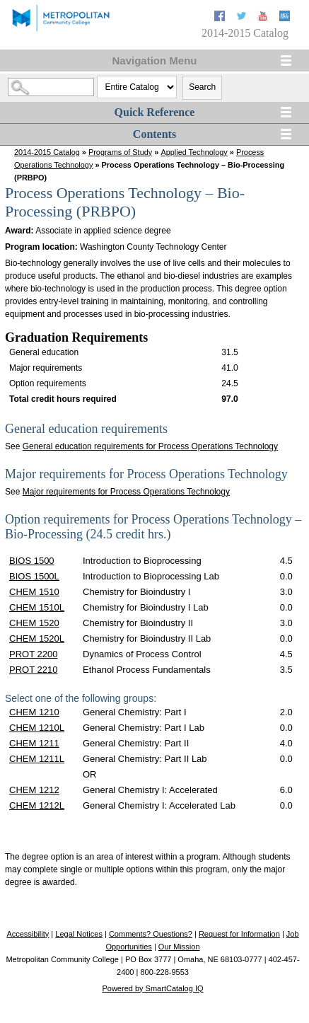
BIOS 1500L (34, 576)
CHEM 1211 (34, 743)
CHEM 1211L (36, 758)
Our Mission (179, 946)
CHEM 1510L (36, 607)
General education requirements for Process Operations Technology (150, 446)
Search (202, 87)
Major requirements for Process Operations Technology (126, 492)
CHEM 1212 (34, 790)
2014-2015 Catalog (47, 152)
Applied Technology (194, 152)
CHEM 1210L (36, 727)
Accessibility (27, 934)
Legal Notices (79, 934)
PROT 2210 (33, 669)
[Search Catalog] (51, 87)
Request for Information (239, 934)
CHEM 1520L (36, 638)
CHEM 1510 (34, 591)
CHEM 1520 (34, 623)
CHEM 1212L (36, 805)
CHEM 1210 (34, 712)
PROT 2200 (33, 654)
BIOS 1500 (31, 560)
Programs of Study (120, 152)
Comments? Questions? (150, 934)
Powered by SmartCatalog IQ (152, 988)
